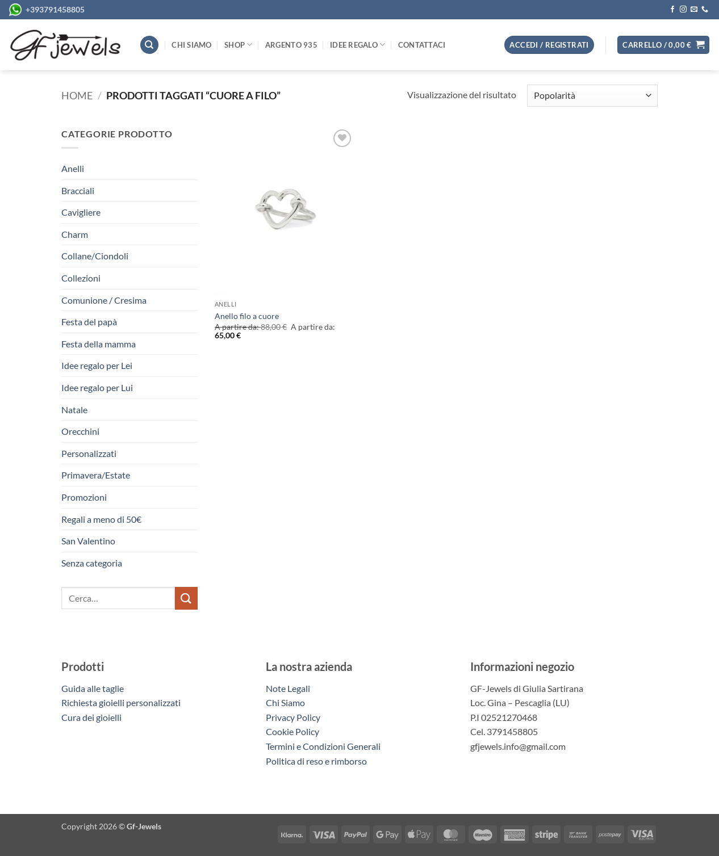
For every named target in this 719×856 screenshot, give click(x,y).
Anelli (72, 168)
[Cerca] (149, 45)
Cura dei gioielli (91, 717)
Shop (238, 44)
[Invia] (186, 598)
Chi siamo (191, 44)
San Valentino (88, 540)
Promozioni (84, 497)
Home (77, 95)
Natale (74, 409)
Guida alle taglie (94, 688)
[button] (663, 45)
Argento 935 (291, 44)
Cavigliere (81, 212)
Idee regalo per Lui (97, 387)
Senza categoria (91, 562)
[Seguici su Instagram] (683, 10)
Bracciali (77, 190)
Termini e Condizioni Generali (323, 746)
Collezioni (81, 277)
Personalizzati (88, 453)
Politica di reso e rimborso (316, 761)
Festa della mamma (98, 343)
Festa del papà (89, 321)
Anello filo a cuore (247, 316)
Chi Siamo (285, 702)
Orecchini (80, 431)
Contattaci (422, 44)
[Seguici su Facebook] (672, 10)
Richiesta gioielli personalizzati (121, 702)
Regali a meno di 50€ (101, 519)
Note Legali (288, 688)
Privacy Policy (293, 717)
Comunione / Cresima (104, 300)
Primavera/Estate (95, 474)
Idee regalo (357, 44)
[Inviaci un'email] (694, 10)
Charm (74, 234)
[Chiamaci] (704, 10)
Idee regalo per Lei (96, 365)
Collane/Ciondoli (94, 255)
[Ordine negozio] (592, 96)
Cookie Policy (292, 731)
